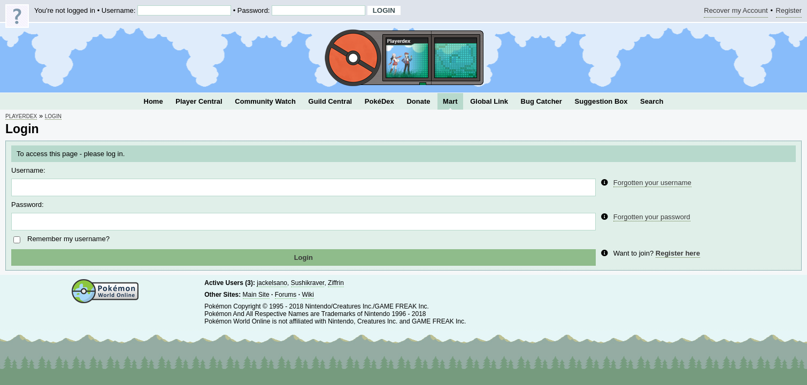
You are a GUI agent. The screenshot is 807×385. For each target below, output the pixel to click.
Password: (27, 205)
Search (651, 101)
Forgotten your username (652, 183)
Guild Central (330, 101)
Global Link (489, 101)
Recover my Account (735, 12)
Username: (28, 170)
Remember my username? (68, 239)
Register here (678, 253)
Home (153, 101)
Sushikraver (308, 283)
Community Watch (265, 101)
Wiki (308, 294)
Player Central (198, 101)
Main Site (256, 294)
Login (53, 116)
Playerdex (21, 116)
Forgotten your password (651, 217)
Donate (418, 101)
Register (789, 12)
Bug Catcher (541, 101)
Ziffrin (336, 283)
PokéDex (379, 101)
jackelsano (272, 283)
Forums (286, 294)
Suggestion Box (601, 101)
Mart (450, 101)
